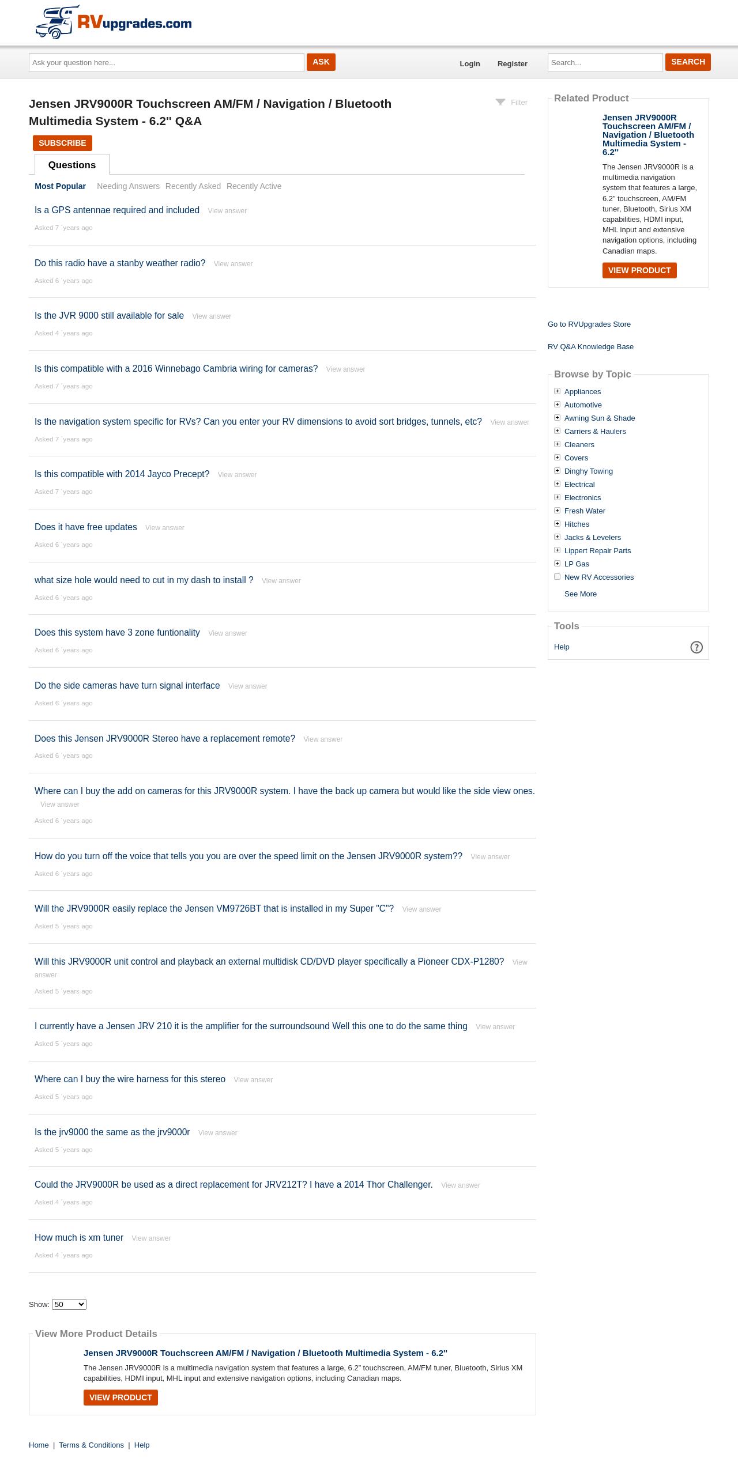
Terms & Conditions (91, 1445)
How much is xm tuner (79, 1237)
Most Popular (60, 186)
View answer (227, 211)
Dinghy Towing (588, 471)
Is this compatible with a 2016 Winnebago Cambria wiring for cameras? (176, 368)
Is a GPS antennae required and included (117, 210)
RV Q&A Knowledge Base (591, 346)
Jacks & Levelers (592, 538)
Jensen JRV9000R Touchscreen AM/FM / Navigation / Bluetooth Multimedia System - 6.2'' (265, 1353)
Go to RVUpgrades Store (589, 324)
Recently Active (254, 186)
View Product (120, 1397)
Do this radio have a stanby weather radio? (120, 263)
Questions (72, 165)
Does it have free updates (86, 527)
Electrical (579, 485)
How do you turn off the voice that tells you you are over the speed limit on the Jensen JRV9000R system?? (248, 856)
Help (562, 647)
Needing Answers (128, 186)
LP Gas (576, 564)
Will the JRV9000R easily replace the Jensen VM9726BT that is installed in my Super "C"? (214, 908)
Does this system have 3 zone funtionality (117, 632)
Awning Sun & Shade (599, 418)
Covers (576, 458)
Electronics (582, 498)
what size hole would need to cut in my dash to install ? (144, 580)
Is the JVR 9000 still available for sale (109, 315)
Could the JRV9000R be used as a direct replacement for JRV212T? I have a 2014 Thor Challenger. (234, 1184)
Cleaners (579, 445)
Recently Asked (193, 186)
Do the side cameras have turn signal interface (127, 685)
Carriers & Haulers (595, 432)
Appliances (582, 392)
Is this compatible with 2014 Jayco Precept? (122, 474)
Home (39, 1445)
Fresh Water (584, 511)
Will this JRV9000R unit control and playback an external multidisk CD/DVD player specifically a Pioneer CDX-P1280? (269, 961)
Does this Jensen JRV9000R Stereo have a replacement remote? (166, 738)
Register (513, 63)
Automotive (583, 405)
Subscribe (62, 143)
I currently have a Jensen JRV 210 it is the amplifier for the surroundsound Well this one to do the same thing (251, 1026)
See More (580, 594)
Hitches (576, 524)
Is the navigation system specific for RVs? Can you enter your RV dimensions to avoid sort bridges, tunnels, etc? (258, 421)
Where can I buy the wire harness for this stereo (130, 1079)
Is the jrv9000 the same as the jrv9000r (112, 1132)
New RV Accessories (599, 577)
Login (470, 63)
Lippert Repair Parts (597, 551)
